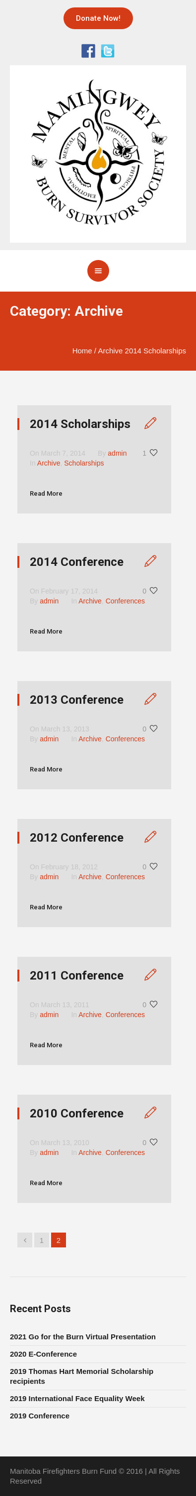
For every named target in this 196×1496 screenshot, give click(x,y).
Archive (110, 350)
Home (82, 350)
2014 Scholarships (80, 424)
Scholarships (84, 463)
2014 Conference (77, 562)
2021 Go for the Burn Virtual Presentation (83, 1336)
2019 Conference (39, 1415)
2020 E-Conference (43, 1354)
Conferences (125, 601)
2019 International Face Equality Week (77, 1398)
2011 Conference (77, 976)
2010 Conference (77, 1113)
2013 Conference (77, 700)
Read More (46, 493)
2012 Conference (77, 838)
